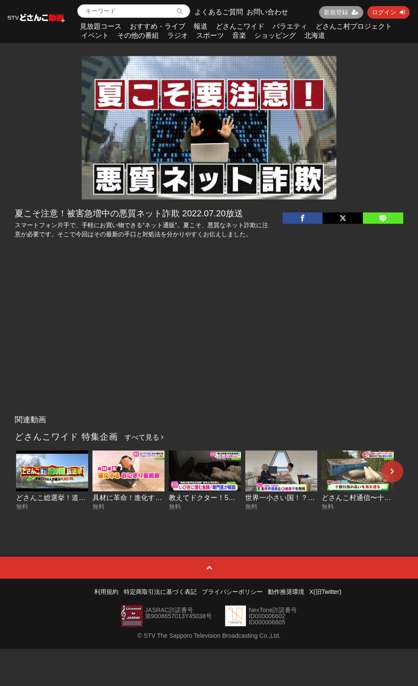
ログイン (388, 12)
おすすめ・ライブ (157, 26)
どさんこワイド (240, 26)
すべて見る (144, 437)
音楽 (239, 35)
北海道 (314, 35)
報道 (200, 26)
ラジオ (177, 35)
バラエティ (290, 26)
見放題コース (101, 26)
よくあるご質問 (218, 12)
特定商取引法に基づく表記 (160, 591)
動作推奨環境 (286, 591)
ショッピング (275, 35)
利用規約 (106, 591)
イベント (95, 35)
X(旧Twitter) (325, 591)
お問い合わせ (267, 12)
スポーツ (210, 35)
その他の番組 (138, 35)
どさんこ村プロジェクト (354, 26)
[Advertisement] (209, 346)
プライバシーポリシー (232, 591)
